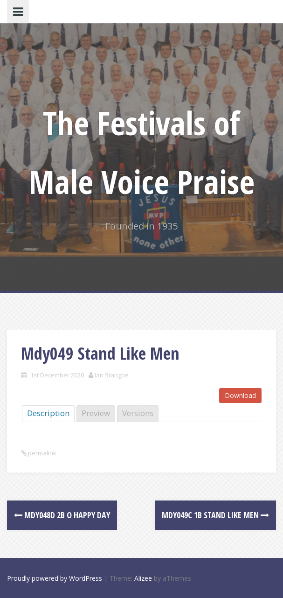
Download (240, 395)
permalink (41, 453)
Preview (96, 413)
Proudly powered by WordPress (54, 578)
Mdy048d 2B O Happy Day (62, 515)
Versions (137, 413)
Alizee (143, 578)
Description (48, 413)
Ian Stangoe (112, 375)
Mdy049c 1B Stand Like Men (215, 515)
